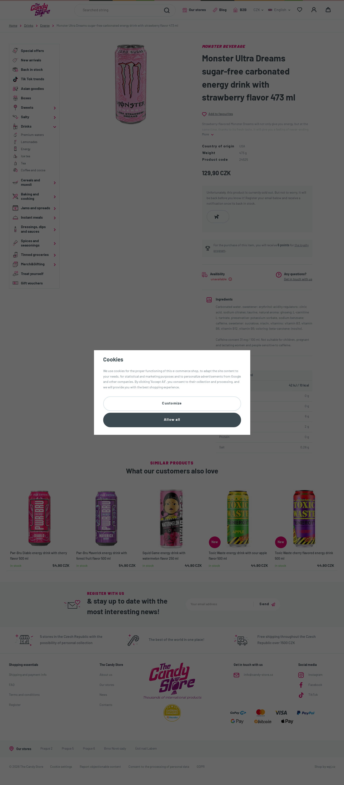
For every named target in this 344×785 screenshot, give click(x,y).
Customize (172, 403)
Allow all (172, 420)
